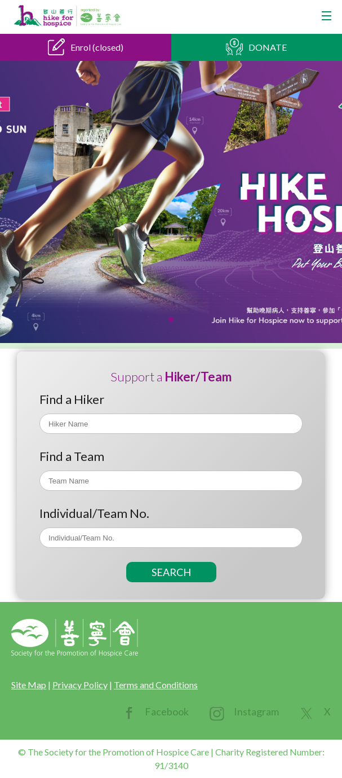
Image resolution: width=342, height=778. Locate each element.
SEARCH (171, 572)
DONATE (267, 47)
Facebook (167, 711)
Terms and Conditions (156, 684)
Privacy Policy (80, 684)
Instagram (256, 711)
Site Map (28, 684)
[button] (171, 319)
